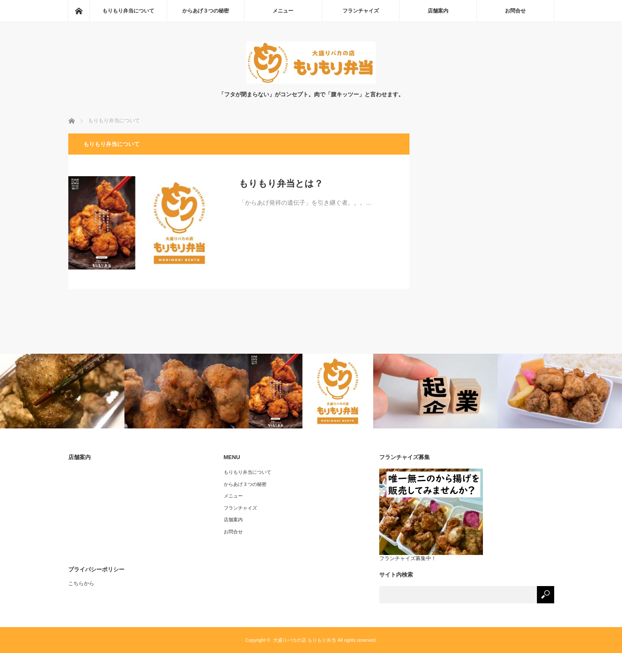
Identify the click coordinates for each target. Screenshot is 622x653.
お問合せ (515, 11)
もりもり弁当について (128, 11)
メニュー (283, 11)
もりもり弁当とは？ (281, 183)
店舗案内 (438, 11)
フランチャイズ (361, 11)
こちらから (81, 583)
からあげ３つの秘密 (205, 11)
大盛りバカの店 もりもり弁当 (304, 640)
